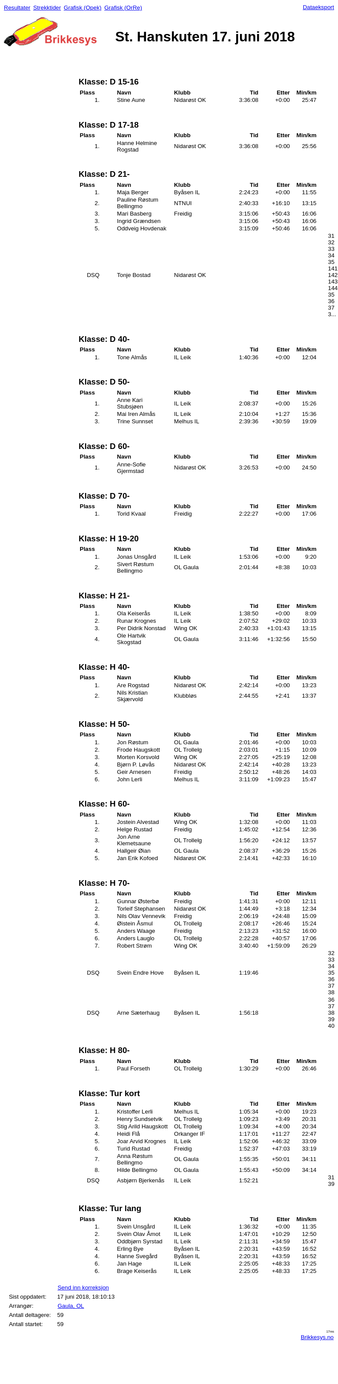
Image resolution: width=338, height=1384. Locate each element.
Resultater (17, 7)
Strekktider (47, 7)
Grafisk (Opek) (82, 7)
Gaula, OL (70, 1306)
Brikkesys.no (317, 1337)
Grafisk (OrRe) (123, 7)
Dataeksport (318, 7)
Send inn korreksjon (83, 1287)
